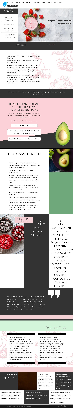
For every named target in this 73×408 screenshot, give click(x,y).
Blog (60, 2)
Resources (49, 2)
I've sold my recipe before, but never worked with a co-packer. (24, 132)
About (55, 2)
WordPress (28, 406)
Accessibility (10, 2)
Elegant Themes (16, 406)
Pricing (43, 2)
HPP (23, 2)
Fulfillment (29, 2)
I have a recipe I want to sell (24, 125)
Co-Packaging (17, 2)
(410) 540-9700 (52, 44)
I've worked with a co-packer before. (24, 139)
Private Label (36, 2)
